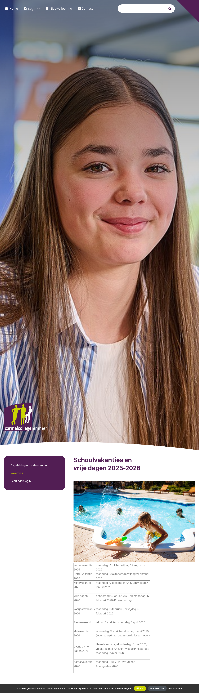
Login (29, 9)
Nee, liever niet (157, 688)
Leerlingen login (21, 481)
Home (11, 8)
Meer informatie (175, 688)
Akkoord (140, 688)
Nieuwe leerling (58, 8)
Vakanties (17, 473)
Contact (85, 8)
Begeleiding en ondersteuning (30, 465)
